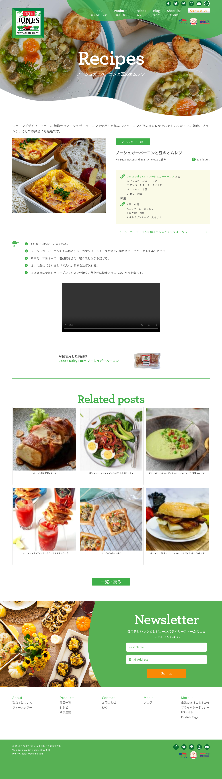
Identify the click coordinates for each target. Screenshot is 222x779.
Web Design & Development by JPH (31, 749)
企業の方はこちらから (195, 702)
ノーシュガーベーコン (133, 141)
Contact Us (198, 10)
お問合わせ (109, 702)
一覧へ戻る (111, 581)
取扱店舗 (174, 12)
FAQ (104, 707)
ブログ (156, 12)
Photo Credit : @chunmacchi (27, 753)
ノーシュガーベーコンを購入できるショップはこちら (153, 232)
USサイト (187, 712)
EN (206, 3)
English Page (189, 717)
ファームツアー (22, 707)
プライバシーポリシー (195, 707)
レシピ (140, 12)
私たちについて (99, 12)
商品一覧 (120, 12)
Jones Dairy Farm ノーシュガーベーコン (150, 176)
